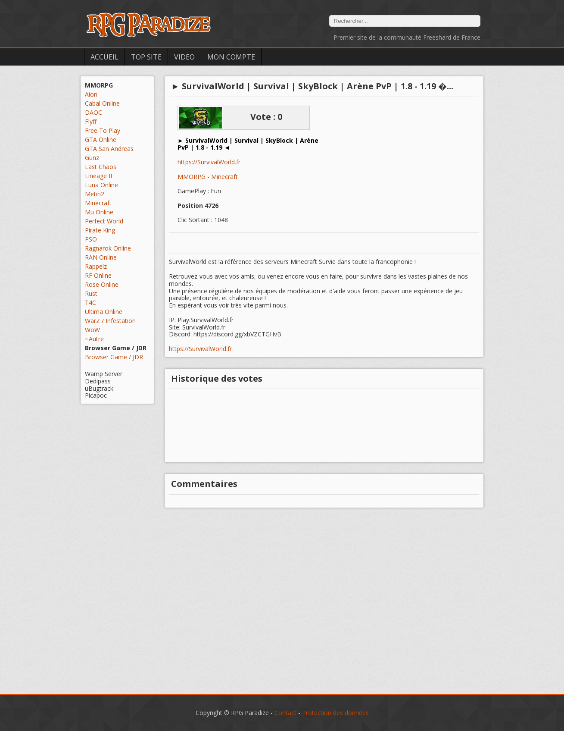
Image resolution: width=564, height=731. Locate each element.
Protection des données (335, 713)
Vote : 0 (266, 116)
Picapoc (96, 395)
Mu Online (99, 212)
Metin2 (94, 194)
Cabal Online (102, 103)
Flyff (91, 121)
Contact (285, 713)
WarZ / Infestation (110, 321)
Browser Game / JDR (114, 357)
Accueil (104, 57)
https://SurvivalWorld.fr (209, 162)
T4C (90, 302)
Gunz (92, 158)
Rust (91, 293)
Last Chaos (100, 167)
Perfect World (104, 221)
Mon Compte (231, 57)
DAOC (93, 112)
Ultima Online (103, 311)
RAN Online (101, 257)
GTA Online (100, 139)
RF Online (98, 275)
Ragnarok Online (108, 248)
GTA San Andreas (109, 148)
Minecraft (98, 203)
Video (184, 57)
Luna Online (101, 185)
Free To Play (102, 130)
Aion (91, 94)
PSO (91, 239)
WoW (92, 330)
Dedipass (98, 381)
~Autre (94, 339)
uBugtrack (99, 388)
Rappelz (96, 266)
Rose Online (101, 284)
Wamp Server (103, 374)
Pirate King (100, 230)
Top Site (146, 57)
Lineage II (98, 176)
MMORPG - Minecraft (208, 177)
